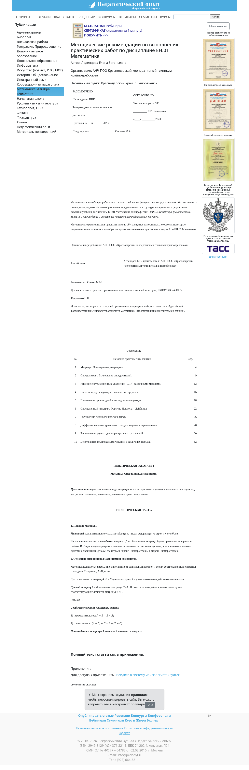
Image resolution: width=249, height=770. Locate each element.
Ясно (149, 705)
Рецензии (122, 715)
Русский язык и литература (37, 103)
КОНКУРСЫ (107, 17)
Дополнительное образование (30, 53)
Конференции (159, 715)
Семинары (115, 720)
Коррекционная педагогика (38, 84)
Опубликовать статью (96, 715)
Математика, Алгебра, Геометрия (34, 91)
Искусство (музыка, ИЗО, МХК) (40, 70)
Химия (22, 122)
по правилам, (137, 695)
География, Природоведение (39, 46)
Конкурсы (139, 715)
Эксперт (153, 720)
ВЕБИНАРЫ (127, 17)
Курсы (130, 720)
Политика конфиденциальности (148, 728)
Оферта (124, 733)
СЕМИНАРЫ (148, 17)
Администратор (29, 32)
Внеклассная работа (32, 42)
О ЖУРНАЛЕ (25, 17)
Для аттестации (218, 256)
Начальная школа (31, 98)
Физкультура (26, 117)
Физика (22, 113)
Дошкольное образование (37, 61)
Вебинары (97, 720)
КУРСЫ (165, 17)
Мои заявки (218, 26)
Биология (24, 37)
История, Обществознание (37, 75)
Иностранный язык (31, 79)
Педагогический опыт (33, 127)
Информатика (27, 65)
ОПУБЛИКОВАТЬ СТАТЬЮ (56, 17)
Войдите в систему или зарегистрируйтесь (148, 675)
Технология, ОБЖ (30, 108)
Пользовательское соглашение (99, 728)
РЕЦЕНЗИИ (87, 17)
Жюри (141, 720)
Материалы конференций (36, 131)
